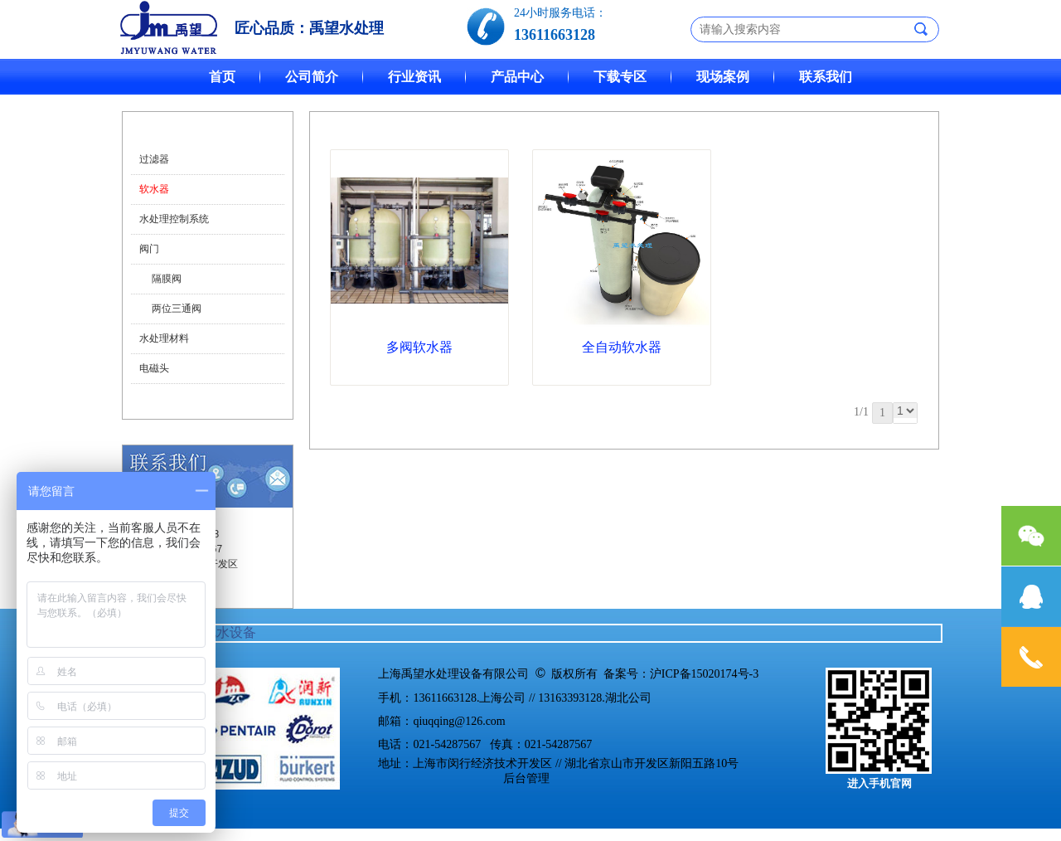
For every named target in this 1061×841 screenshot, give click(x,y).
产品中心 (517, 77)
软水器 (154, 189)
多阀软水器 (419, 347)
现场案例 (722, 77)
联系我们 (825, 77)
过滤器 (154, 159)
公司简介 (311, 77)
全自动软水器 (621, 347)
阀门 (149, 249)
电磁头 (154, 368)
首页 (222, 77)
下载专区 (620, 77)
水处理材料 (164, 338)
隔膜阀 (167, 278)
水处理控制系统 (174, 219)
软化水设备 (223, 632)
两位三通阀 (176, 308)
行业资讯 (414, 77)
